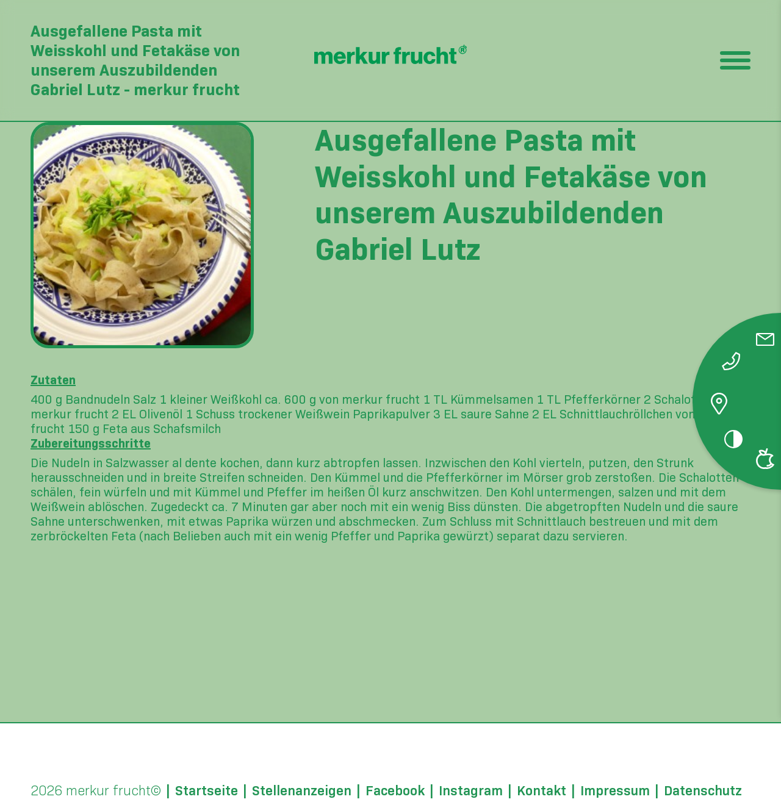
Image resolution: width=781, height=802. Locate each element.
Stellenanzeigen (301, 791)
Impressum (615, 791)
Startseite (206, 791)
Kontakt (541, 791)
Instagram (471, 791)
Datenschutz (703, 791)
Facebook (395, 791)
